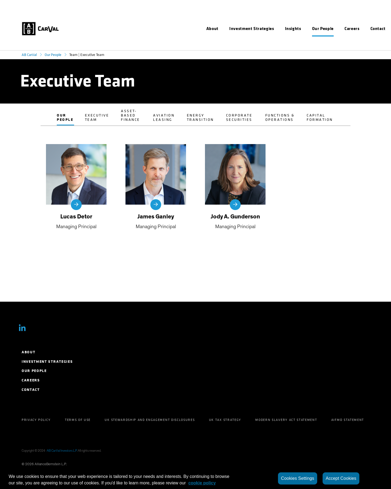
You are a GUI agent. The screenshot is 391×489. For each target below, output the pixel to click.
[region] (195, 478)
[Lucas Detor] (76, 187)
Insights (293, 28)
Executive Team (97, 117)
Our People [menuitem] (34, 370)
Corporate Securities (239, 117)
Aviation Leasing (163, 117)
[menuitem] (212, 28)
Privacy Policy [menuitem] (36, 420)
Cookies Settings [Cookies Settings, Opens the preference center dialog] (297, 478)
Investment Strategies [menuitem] (47, 361)
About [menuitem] (28, 352)
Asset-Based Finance (130, 115)
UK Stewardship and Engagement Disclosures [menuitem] (150, 420)
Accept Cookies (341, 478)
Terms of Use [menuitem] (78, 420)
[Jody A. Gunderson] (235, 187)
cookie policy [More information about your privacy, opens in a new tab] (202, 483)
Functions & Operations (280, 117)
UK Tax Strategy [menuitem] (225, 420)
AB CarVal (29, 54)
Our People (53, 54)
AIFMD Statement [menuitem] (347, 420)
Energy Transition (200, 117)
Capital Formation (320, 117)
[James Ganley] (155, 187)
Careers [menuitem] (31, 380)
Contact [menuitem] (31, 389)
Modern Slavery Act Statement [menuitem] (286, 420)
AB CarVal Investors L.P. (62, 450)
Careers (351, 28)
